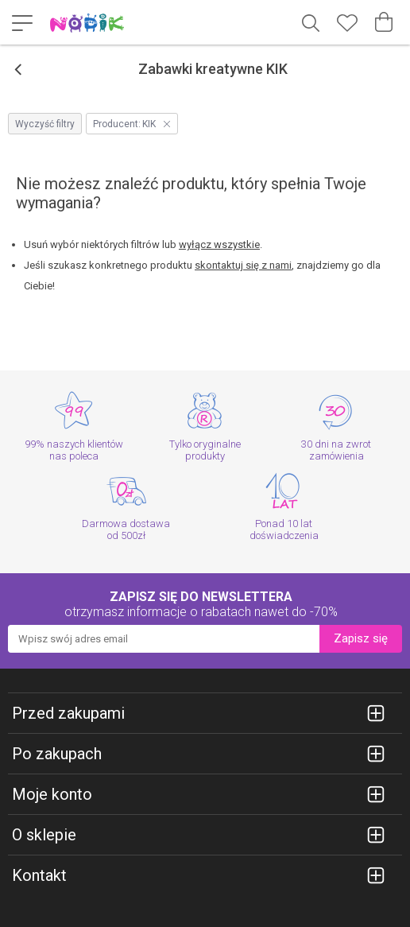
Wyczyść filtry (45, 124)
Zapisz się (361, 638)
